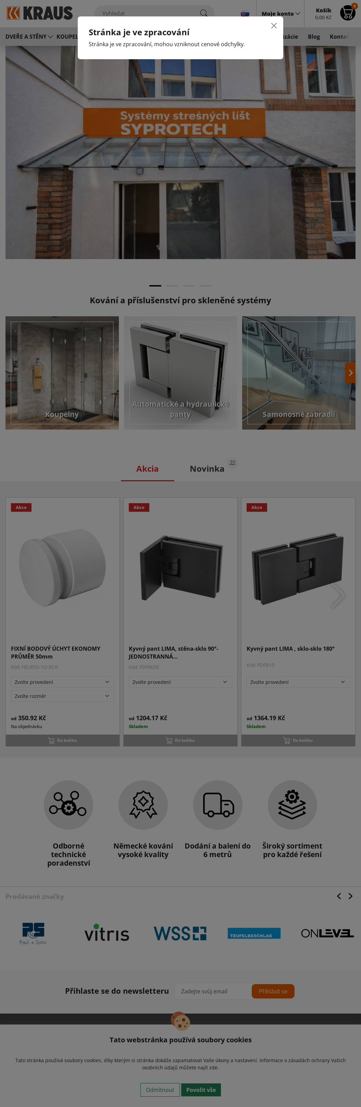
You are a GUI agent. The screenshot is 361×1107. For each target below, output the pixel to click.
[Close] (274, 26)
